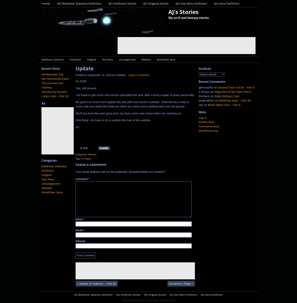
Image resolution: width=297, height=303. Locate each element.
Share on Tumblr (104, 148)
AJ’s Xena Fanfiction (226, 3)
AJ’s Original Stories (156, 3)
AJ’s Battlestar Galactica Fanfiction (79, 3)
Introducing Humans (54, 91)
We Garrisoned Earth (55, 78)
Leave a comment (138, 75)
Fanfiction (75, 59)
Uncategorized (127, 59)
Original (91, 59)
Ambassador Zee (52, 74)
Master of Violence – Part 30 (96, 283)
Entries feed (206, 122)
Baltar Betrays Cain (226, 96)
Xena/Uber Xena (166, 59)
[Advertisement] (187, 45)
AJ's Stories (183, 11)
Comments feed (209, 126)
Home (46, 3)
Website (146, 59)
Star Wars (107, 59)
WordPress (139, 300)
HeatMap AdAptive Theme (162, 300)
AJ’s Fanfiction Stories (122, 3)
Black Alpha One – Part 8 (224, 104)
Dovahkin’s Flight (181, 283)
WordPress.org (208, 130)
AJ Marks (86, 158)
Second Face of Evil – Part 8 (236, 87)
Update (85, 68)
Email (80, 230)
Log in (203, 117)
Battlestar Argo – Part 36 (235, 100)
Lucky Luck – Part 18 (55, 96)
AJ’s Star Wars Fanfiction (191, 3)
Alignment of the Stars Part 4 (232, 91)
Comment (82, 179)
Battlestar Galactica (53, 59)
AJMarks (121, 75)
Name (80, 219)
